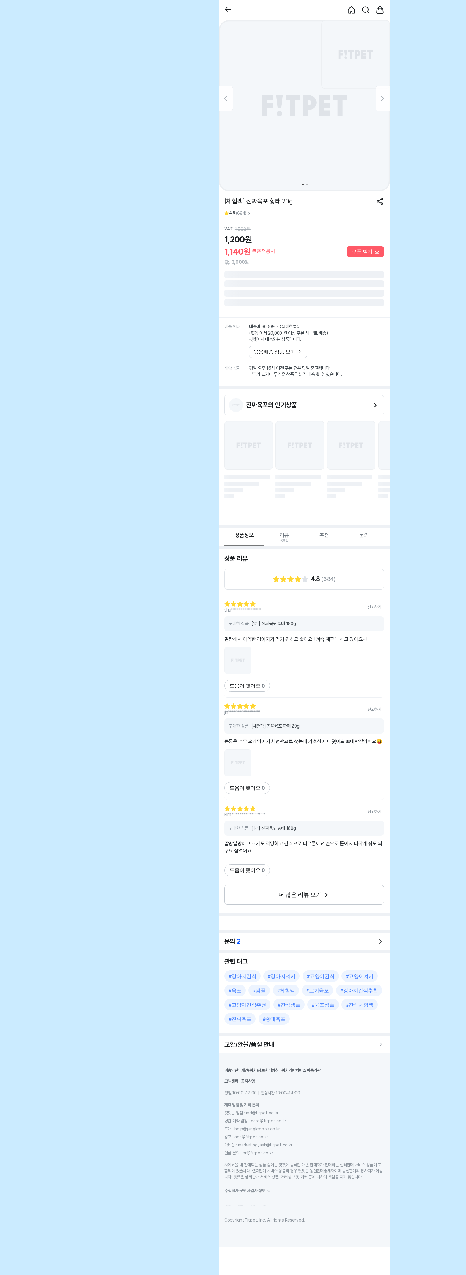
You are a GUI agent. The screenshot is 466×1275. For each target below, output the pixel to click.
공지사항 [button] (248, 1080)
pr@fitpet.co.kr (258, 1152)
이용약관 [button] (231, 1070)
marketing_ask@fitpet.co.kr (265, 1144)
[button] (228, 10)
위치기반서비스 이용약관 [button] (301, 1070)
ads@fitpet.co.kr (251, 1136)
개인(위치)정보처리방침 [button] (260, 1070)
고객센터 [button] (231, 1080)
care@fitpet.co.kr (268, 1120)
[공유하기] (380, 201)
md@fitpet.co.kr (262, 1112)
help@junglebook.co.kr (257, 1128)
